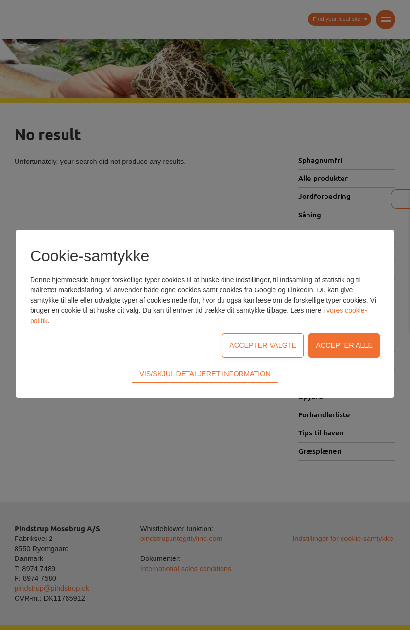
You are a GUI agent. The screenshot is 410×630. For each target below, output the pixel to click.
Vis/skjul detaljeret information (205, 318)
